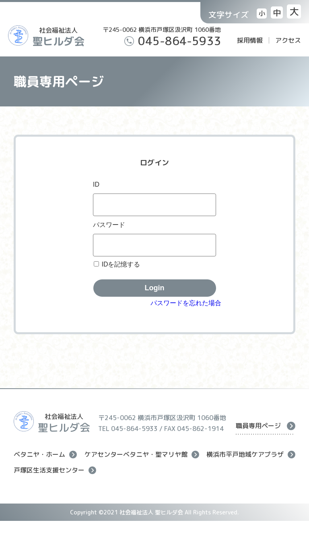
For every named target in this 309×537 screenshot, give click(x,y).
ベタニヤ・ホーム (45, 454)
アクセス (288, 40)
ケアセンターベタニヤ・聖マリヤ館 (141, 454)
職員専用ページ (265, 425)
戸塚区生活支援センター (55, 470)
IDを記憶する (120, 264)
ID (96, 184)
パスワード (109, 224)
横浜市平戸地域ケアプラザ (250, 454)
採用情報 (250, 40)
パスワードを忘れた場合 (185, 303)
